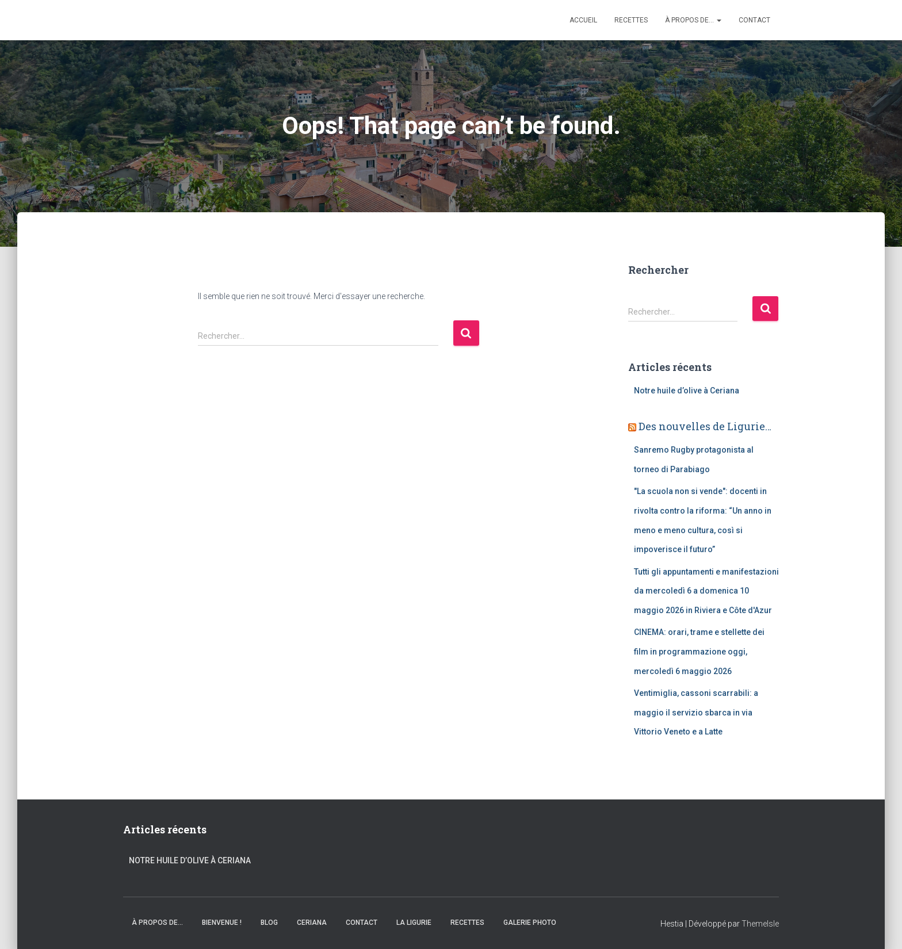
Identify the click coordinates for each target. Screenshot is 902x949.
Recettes (631, 20)
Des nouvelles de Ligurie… (705, 426)
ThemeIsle (760, 923)
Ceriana (312, 923)
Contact (754, 20)
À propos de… (693, 20)
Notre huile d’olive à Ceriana (686, 390)
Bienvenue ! (222, 923)
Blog (269, 923)
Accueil (583, 20)
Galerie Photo (529, 923)
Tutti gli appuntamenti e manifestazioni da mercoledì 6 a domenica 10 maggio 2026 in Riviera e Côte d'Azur (706, 591)
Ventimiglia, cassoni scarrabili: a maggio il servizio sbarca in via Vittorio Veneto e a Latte (696, 712)
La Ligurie (413, 923)
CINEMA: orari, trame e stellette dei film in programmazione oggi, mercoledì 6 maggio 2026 (699, 651)
